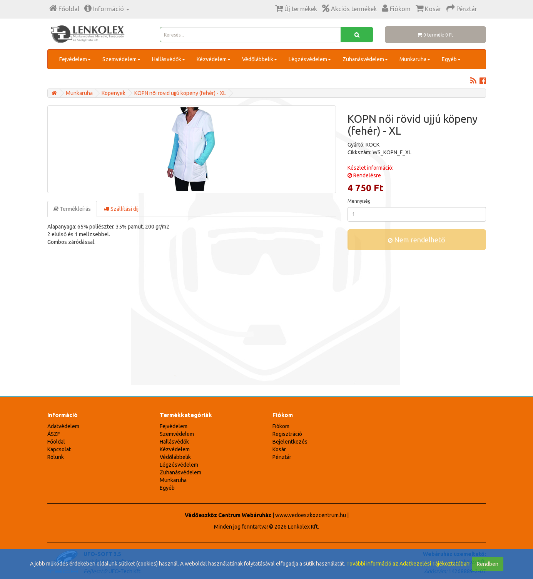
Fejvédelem (75, 59)
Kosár (279, 449)
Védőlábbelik (259, 59)
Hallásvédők (168, 59)
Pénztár (281, 457)
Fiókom (280, 426)
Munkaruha (414, 59)
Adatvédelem (63, 426)
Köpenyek (113, 93)
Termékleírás (72, 209)
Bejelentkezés (289, 442)
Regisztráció (287, 434)
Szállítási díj (121, 209)
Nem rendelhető (416, 240)
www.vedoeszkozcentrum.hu (310, 515)
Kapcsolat (59, 449)
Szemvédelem (121, 59)
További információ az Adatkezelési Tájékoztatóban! (408, 564)
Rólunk (55, 457)
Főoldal (56, 442)
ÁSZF (53, 434)
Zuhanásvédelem (365, 59)
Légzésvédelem (310, 59)
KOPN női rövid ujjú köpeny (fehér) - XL (180, 93)
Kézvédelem (214, 59)
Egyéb (451, 59)
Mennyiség (359, 201)
